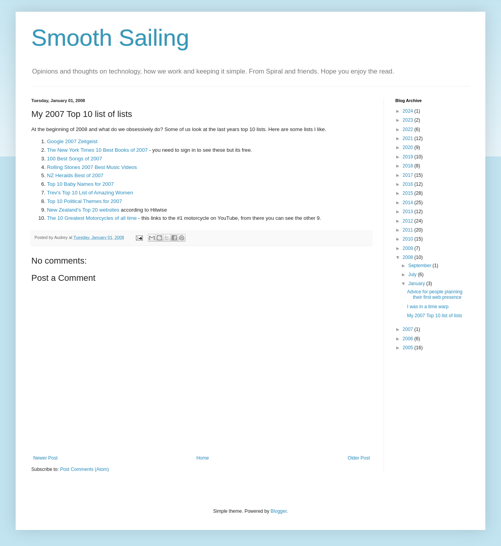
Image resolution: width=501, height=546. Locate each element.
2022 (408, 129)
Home (202, 458)
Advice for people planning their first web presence (434, 294)
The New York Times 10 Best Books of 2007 (97, 150)
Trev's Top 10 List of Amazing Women (90, 193)
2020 (408, 147)
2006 (408, 338)
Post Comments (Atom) (84, 469)
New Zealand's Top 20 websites (83, 210)
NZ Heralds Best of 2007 (75, 175)
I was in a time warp (428, 306)
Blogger (278, 511)
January (417, 283)
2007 (408, 329)
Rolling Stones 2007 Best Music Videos (92, 167)
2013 (408, 211)
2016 (408, 184)
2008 (408, 257)
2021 (408, 138)
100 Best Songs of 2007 (74, 159)
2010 (408, 239)
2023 (408, 120)
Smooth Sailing (110, 38)
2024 (408, 111)
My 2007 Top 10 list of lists (434, 315)
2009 (408, 248)
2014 (408, 202)
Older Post (359, 458)
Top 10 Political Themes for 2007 (84, 201)
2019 (408, 157)
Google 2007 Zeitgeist (72, 141)
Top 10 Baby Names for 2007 (80, 184)
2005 (408, 347)
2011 (408, 230)
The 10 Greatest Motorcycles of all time (92, 218)
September (420, 265)
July (413, 274)
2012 (408, 221)
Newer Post (45, 458)
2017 (408, 175)
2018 (408, 166)
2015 (408, 193)
